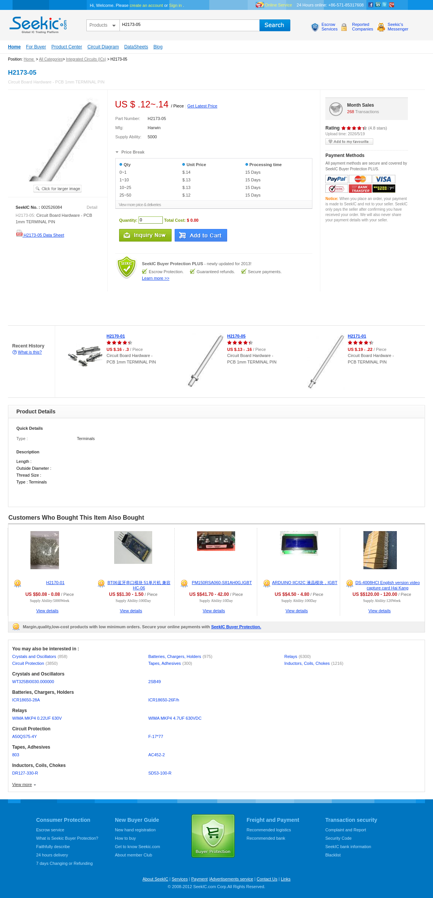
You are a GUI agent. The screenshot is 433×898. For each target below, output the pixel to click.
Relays (297, 656)
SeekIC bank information (348, 846)
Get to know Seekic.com (137, 846)
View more (22, 784)
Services (180, 879)
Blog (157, 47)
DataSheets (136, 47)
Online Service (278, 5)
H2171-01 (357, 336)
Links (286, 879)
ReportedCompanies (362, 26)
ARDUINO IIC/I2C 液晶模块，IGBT (304, 582)
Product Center (66, 47)
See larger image (57, 188)
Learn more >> (155, 278)
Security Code (338, 838)
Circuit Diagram (103, 47)
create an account (146, 5)
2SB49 (154, 681)
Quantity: (128, 220)
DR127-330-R (25, 773)
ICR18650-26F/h (163, 700)
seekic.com (37, 23)
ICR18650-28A (26, 700)
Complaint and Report (345, 830)
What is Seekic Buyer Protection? (67, 838)
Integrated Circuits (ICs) (86, 59)
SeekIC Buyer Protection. (236, 626)
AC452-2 (156, 754)
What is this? (30, 352)
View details (47, 610)
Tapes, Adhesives (170, 663)
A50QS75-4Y (24, 736)
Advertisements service (231, 879)
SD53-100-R (160, 773)
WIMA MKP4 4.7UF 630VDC (175, 718)
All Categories (50, 59)
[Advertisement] (138, 308)
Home (14, 47)
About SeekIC (155, 879)
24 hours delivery (52, 855)
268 (350, 111)
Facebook (371, 5)
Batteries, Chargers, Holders (180, 656)
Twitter (384, 5)
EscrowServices (329, 26)
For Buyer (36, 47)
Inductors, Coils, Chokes (313, 663)
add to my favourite (349, 141)
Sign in (175, 5)
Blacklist (333, 855)
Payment (199, 879)
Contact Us (266, 879)
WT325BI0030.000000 (33, 681)
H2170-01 (116, 336)
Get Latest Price (202, 106)
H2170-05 (236, 336)
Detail (92, 207)
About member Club (133, 855)
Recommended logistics (269, 830)
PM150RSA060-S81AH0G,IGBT (222, 582)
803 (15, 754)
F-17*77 (155, 736)
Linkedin (377, 5)
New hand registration (135, 830)
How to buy (125, 838)
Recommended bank (266, 838)
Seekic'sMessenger (398, 26)
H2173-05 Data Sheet (40, 235)
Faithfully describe (53, 846)
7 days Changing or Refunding (64, 863)
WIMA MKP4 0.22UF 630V (37, 718)
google (391, 5)
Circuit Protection (35, 663)
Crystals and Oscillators (39, 656)
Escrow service (50, 830)
